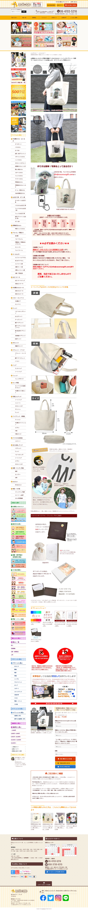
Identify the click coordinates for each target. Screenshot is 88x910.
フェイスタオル (19, 175)
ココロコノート (19, 766)
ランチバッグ (18, 368)
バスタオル (18, 147)
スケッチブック (18, 691)
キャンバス (18, 247)
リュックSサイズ (19, 378)
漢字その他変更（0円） (20, 719)
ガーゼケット (18, 144)
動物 (15, 669)
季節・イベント (18, 701)
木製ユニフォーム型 (20, 270)
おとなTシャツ (18, 316)
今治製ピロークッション (20, 423)
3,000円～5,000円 (15, 733)
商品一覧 (24, 17)
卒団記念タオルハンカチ (20, 186)
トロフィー (18, 441)
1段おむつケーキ (19, 283)
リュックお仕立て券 (20, 213)
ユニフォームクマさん (20, 257)
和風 (15, 675)
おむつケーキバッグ (20, 280)
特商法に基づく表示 (17, 751)
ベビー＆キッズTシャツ (20, 312)
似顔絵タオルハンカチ (20, 166)
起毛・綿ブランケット (20, 153)
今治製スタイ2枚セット (20, 391)
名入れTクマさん (19, 260)
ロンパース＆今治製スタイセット (20, 386)
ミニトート (18, 403)
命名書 (16, 235)
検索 (24, 11)
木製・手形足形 (19, 273)
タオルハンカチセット (20, 163)
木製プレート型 (19, 267)
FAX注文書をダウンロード (62, 1)
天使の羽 (16, 694)
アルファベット (18, 682)
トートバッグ (41, 53)
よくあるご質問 (73, 17)
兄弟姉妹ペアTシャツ (20, 335)
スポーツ (16, 688)
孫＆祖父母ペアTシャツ (20, 331)
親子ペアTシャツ (19, 322)
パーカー (17, 361)
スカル (16, 698)
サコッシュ (18, 409)
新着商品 (34, 17)
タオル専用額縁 (19, 498)
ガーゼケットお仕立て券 (20, 201)
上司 (12, 654)
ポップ (16, 685)
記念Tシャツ (18, 338)
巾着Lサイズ (18, 434)
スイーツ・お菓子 (19, 495)
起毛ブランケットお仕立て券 (20, 217)
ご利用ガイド (54, 17)
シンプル (16, 679)
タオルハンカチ (19, 406)
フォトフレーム (19, 250)
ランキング (44, 17)
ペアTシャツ (18, 448)
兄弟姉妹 (13, 648)
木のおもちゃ (18, 484)
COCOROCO (43, 908)
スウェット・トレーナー (20, 354)
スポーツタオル (19, 172)
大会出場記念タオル (20, 193)
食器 (16, 471)
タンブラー (18, 474)
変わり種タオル (19, 169)
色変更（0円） (18, 715)
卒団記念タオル (19, 182)
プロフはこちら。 (18, 761)
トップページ (33, 53)
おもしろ (16, 666)
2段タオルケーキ (19, 294)
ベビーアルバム (19, 239)
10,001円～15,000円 (16, 739)
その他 (16, 704)
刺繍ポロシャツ (19, 346)
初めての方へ (14, 17)
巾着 (16, 430)
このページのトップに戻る (44, 884)
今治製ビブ (18, 301)
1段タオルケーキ (19, 290)
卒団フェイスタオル (20, 228)
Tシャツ (17, 412)
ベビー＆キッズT (19, 454)
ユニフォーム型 (19, 263)
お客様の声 (64, 17)
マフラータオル (19, 178)
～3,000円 (13, 730)
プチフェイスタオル (20, 156)
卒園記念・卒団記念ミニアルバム (20, 243)
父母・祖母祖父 (15, 651)
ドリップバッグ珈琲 (20, 492)
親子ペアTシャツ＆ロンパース (20, 326)
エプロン (17, 427)
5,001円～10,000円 (15, 736)
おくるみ (17, 150)
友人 (12, 645)
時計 (15, 672)
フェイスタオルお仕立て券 (20, 209)
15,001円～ (13, 743)
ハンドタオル (18, 160)
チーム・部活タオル (20, 190)
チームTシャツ (18, 319)
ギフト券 (17, 221)
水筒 (16, 477)
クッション (18, 419)
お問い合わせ (73, 1)
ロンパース (18, 304)
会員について (15, 749)
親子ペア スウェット (20, 358)
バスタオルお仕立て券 (20, 205)
